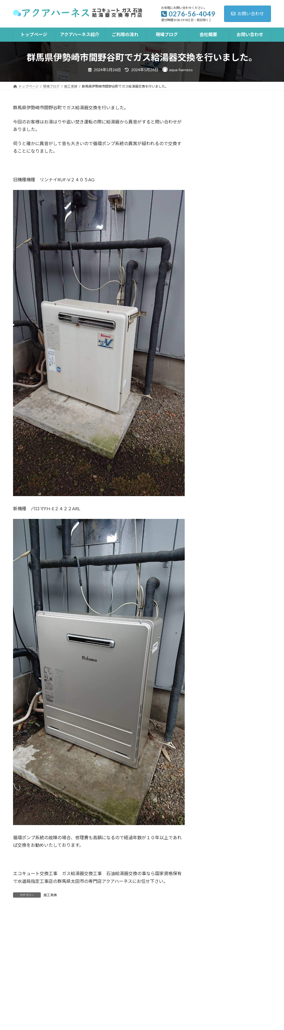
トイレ (153, 985)
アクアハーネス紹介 (76, 976)
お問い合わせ (247, 13)
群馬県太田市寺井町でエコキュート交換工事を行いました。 (247, 127)
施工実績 (50, 895)
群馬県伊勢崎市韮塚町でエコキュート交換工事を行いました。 (247, 222)
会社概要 (188, 976)
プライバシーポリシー (40, 985)
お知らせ (211, 296)
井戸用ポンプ (120, 985)
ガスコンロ (84, 985)
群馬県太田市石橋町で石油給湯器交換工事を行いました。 (247, 159)
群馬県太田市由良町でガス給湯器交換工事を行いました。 (247, 254)
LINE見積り (217, 985)
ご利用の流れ (120, 976)
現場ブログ (156, 976)
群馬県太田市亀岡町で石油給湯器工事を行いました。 (247, 190)
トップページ (31, 976)
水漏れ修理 (183, 985)
